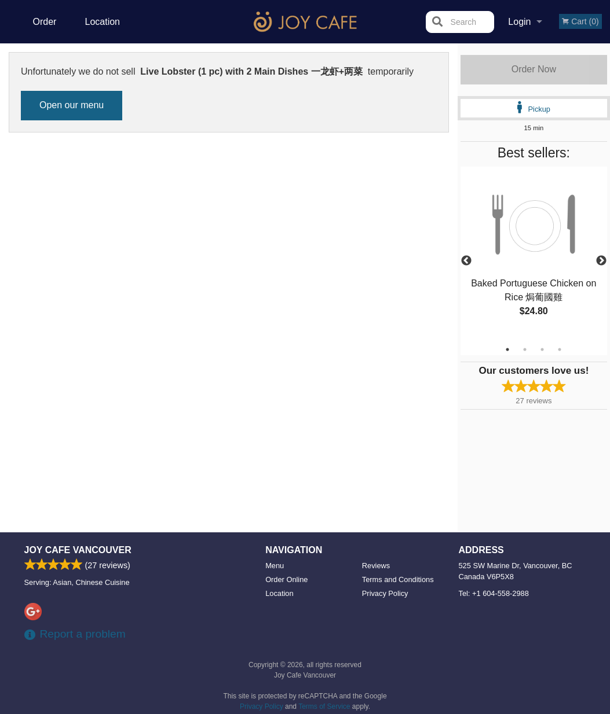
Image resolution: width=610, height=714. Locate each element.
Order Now (534, 69)
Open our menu (71, 105)
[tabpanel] (533, 254)
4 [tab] (559, 349)
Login (519, 22)
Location (102, 22)
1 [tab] (507, 349)
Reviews (376, 565)
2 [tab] (525, 349)
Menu (274, 565)
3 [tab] (542, 349)
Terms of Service (324, 706)
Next (601, 261)
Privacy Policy (385, 593)
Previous (466, 261)
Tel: (494, 593)
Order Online (46, 30)
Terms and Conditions (398, 579)
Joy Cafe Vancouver (78, 550)
